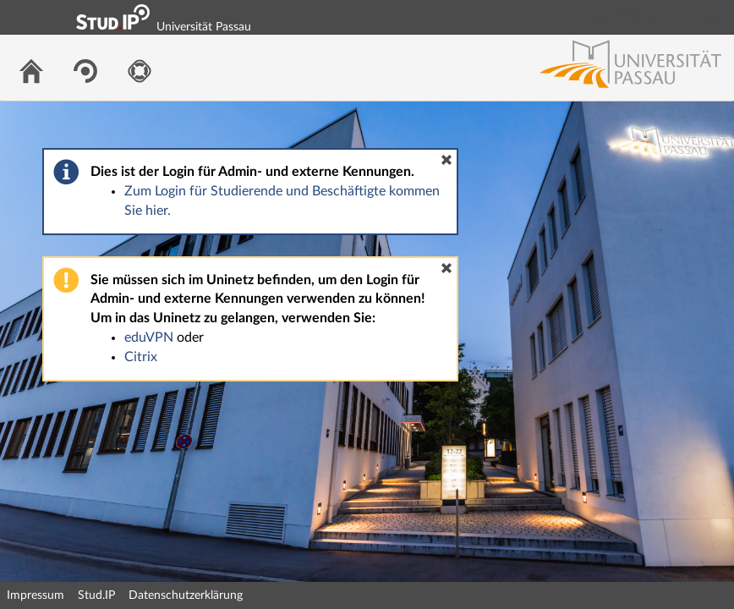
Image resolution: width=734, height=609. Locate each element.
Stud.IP (96, 595)
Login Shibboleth (626, 17)
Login (713, 17)
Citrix (140, 357)
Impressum (35, 595)
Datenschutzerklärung (186, 595)
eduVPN (148, 337)
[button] (446, 160)
